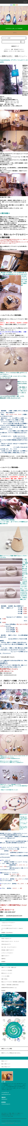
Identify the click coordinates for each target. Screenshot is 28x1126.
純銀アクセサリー (5, 955)
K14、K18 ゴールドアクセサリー (9, 947)
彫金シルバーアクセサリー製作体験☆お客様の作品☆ (13, 981)
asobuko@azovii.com (10, 675)
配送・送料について (13, 1113)
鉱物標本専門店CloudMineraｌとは (9, 987)
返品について (20, 1113)
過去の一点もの (20, 51)
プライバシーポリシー (16, 1114)
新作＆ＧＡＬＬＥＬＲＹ (7, 973)
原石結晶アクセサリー (19, 49)
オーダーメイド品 (12, 51)
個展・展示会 (4, 979)
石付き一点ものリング (6, 938)
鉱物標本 (3, 961)
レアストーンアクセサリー (7, 952)
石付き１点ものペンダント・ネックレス (10, 941)
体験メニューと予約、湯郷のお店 (8, 967)
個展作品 (6, 51)
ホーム (14, 32)
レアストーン (7, 49)
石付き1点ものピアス (6, 944)
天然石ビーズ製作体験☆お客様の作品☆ (10, 984)
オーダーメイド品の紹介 (6, 970)
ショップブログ (4, 1116)
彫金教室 (3, 990)
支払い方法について (5, 1113)
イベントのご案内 (5, 976)
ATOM (12, 1116)
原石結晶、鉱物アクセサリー (7, 950)
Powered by (10, 1123)
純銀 (12, 49)
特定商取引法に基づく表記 (6, 1114)
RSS (9, 1116)
